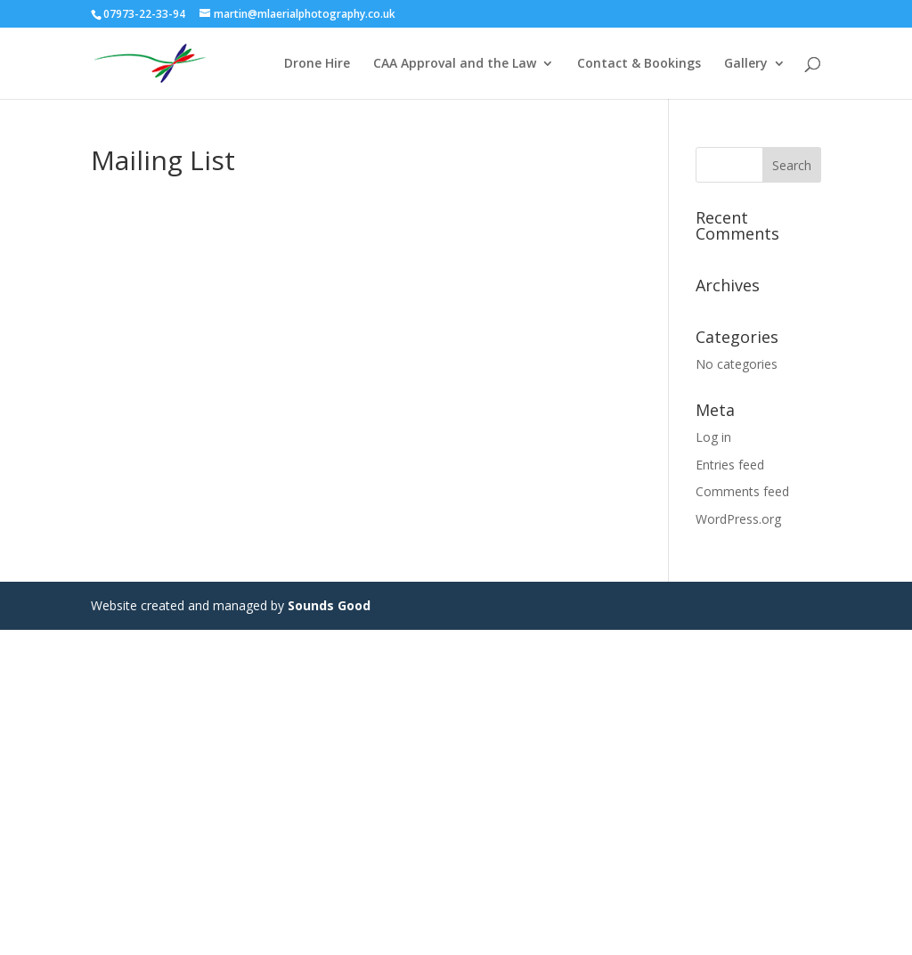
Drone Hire (317, 64)
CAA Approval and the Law (454, 64)
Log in (713, 437)
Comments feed (742, 491)
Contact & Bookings (639, 64)
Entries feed (730, 464)
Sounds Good (329, 605)
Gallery (746, 64)
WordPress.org (738, 518)
